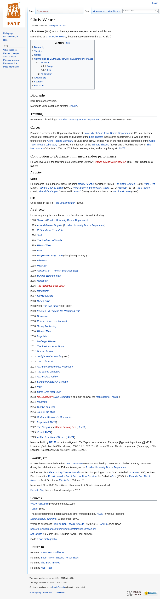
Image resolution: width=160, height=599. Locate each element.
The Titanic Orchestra (48, 371)
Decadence (43, 316)
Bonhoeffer (43, 291)
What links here (10, 50)
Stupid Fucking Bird (65, 427)
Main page (8, 33)
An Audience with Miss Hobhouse (55, 366)
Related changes (11, 53)
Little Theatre (96, 136)
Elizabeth (42, 260)
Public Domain (58, 587)
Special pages (9, 56)
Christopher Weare (56, 25)
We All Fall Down (121, 191)
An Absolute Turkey (47, 376)
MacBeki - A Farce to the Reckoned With (58, 311)
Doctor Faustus (86, 184)
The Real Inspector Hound (51, 346)
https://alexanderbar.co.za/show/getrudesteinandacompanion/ (63, 529)
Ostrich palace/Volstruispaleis (110, 162)
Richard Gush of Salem (51, 187)
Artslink (104, 524)
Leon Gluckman (74, 463)
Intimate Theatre (100, 144)
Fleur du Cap (37, 490)
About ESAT (48, 592)
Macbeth (122, 187)
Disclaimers (61, 592)
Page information (11, 67)
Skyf (39, 235)
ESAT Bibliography (47, 539)
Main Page (46, 567)
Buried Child (43, 301)
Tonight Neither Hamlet (49, 356)
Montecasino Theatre (107, 396)
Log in (155, 3)
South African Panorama (43, 518)
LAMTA (121, 148)
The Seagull (43, 427)
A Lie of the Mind (46, 412)
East (39, 250)
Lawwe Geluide (45, 296)
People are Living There (50, 255)
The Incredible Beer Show (51, 285)
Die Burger (36, 534)
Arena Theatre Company (60, 140)
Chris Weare (37, 31)
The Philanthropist (48, 191)
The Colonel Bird (46, 361)
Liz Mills (73, 106)
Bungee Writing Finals (49, 275)
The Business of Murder (50, 240)
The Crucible (143, 187)
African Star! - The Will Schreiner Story (57, 270)
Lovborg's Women (46, 341)
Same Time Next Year (49, 392)
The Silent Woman (125, 184)
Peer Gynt (149, 184)
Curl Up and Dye (46, 407)
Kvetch (77, 191)
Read (87, 11)
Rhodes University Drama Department (79, 119)
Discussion (42, 11)
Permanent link (10, 63)
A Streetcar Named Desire (51, 437)
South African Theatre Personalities (59, 557)
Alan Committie (62, 396)
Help (5, 40)
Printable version (11, 60)
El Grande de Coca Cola (50, 230)
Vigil (39, 386)
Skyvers (41, 220)
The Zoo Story (50, 306)
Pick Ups (42, 265)
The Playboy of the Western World (90, 187)
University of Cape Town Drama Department (107, 133)
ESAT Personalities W (52, 552)
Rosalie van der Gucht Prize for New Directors (72, 476)
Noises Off (42, 280)
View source (99, 11)
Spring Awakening (46, 326)
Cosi (39, 432)
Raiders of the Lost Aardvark (52, 321)
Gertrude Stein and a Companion (54, 417)
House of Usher (45, 351)
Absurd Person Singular (49, 225)
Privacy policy (35, 592)
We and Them (44, 245)
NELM (52, 442)
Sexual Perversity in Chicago (52, 381)
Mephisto (42, 336)
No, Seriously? (45, 396)
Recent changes (10, 36)
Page (31, 11)
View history (114, 11)
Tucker (34, 508)
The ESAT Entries (50, 562)
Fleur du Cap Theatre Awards (64, 472)
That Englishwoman (64, 202)
